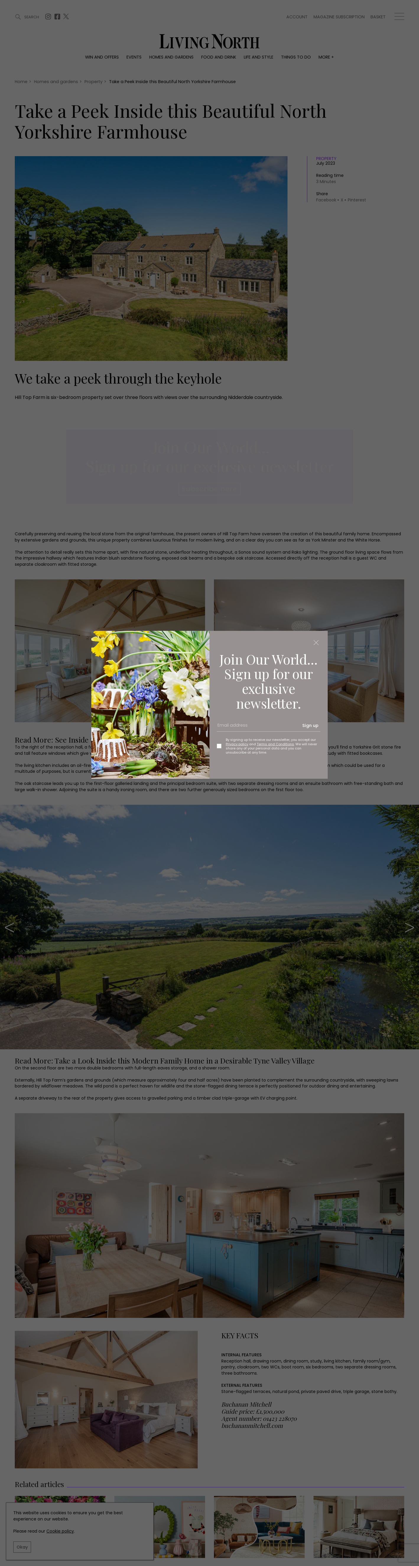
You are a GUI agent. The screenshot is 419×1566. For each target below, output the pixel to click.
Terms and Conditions (275, 744)
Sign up (310, 725)
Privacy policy (237, 744)
